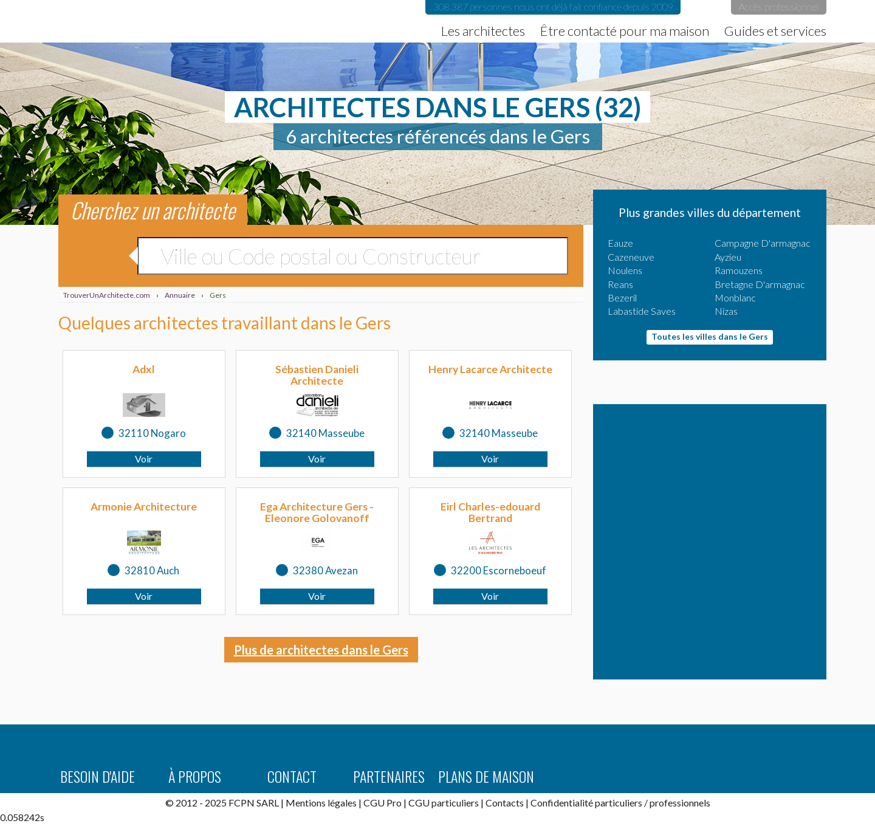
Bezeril (622, 297)
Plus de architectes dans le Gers (321, 649)
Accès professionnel (778, 6)
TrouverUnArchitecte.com (159, 21)
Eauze (620, 243)
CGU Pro (382, 802)
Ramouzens (739, 270)
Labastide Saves (642, 311)
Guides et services (775, 31)
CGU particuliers (443, 802)
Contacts (505, 802)
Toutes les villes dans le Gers (709, 336)
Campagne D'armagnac (763, 243)
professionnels (680, 802)
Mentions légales (321, 802)
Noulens (625, 270)
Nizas (726, 311)
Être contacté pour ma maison (624, 31)
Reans (620, 284)
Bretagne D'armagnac (760, 284)
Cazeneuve (631, 257)
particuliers (618, 802)
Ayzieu (728, 257)
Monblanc (735, 297)
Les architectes (483, 31)
